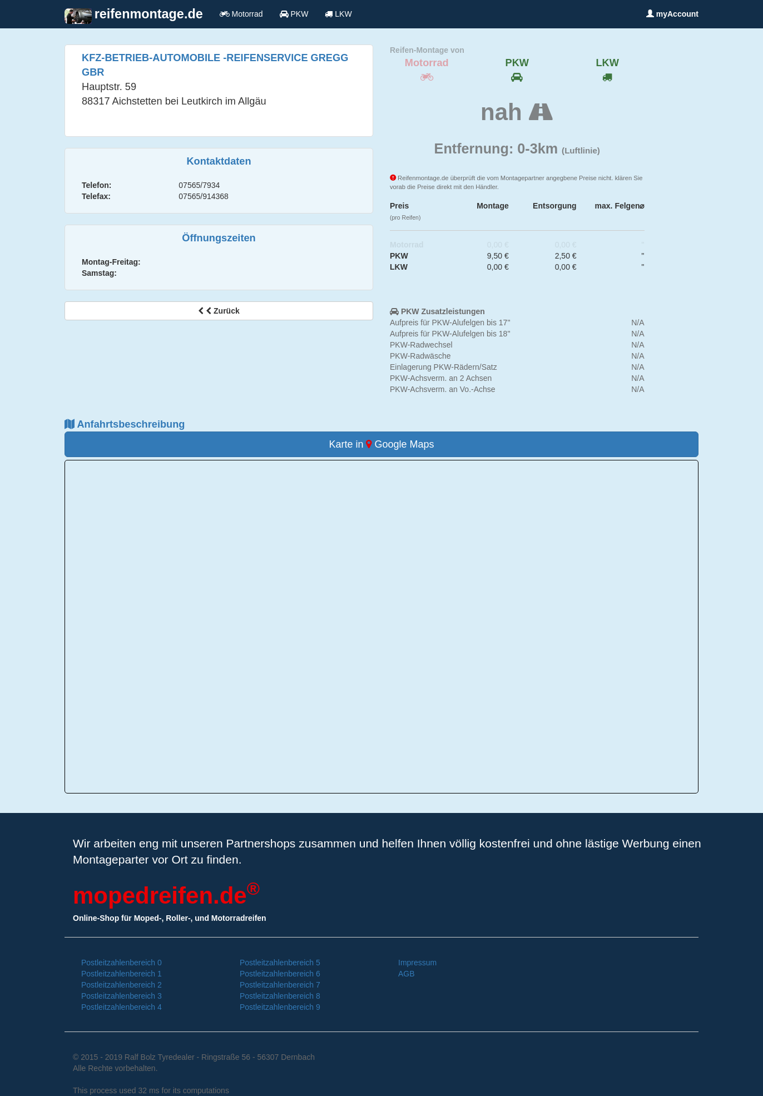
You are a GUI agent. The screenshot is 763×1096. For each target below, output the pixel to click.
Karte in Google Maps (381, 444)
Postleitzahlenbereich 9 (280, 1007)
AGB (406, 973)
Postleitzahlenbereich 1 (121, 973)
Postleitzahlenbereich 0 (121, 962)
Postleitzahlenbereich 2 (121, 984)
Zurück (218, 310)
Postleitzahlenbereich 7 (280, 984)
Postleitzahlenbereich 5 (280, 962)
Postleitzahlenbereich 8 (280, 995)
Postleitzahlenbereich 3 (121, 995)
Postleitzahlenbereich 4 (121, 1007)
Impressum (417, 962)
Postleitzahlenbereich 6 (280, 973)
